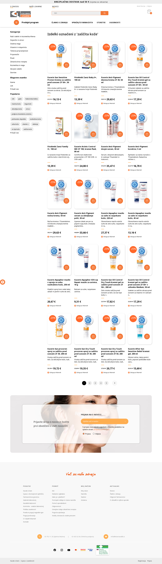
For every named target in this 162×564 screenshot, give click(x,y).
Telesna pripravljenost (19, 51)
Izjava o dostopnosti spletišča (33, 494)
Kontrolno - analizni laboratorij (33, 506)
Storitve (101, 22)
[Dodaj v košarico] (66, 65)
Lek (11, 86)
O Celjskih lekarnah (29, 519)
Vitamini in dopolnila (18, 47)
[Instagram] (61, 550)
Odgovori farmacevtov (117, 497)
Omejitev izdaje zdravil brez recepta (64, 509)
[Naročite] (104, 421)
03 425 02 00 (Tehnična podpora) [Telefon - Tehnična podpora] (83, 537)
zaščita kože (28, 129)
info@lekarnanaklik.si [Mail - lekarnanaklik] (118, 537)
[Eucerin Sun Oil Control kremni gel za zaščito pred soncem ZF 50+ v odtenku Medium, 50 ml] (140, 273)
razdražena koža (35, 119)
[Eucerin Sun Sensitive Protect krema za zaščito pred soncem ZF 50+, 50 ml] (59, 71)
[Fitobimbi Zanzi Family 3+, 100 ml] (59, 139)
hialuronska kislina (32, 99)
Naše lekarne (35, 6)
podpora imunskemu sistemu (21, 114)
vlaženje (35, 124)
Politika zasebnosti (29, 509)
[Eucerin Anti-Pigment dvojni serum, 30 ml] (113, 139)
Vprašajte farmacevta (82, 22)
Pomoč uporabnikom (59, 503)
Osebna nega (15, 44)
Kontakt (26, 522)
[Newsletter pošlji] (125, 421)
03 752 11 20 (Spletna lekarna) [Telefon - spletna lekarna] (55, 537)
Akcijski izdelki (16, 69)
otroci (28, 109)
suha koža (15, 124)
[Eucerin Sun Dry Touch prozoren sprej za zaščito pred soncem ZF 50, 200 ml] (113, 341)
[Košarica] (149, 14)
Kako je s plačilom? (58, 497)
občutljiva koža (17, 109)
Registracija (141, 6)
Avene (12, 82)
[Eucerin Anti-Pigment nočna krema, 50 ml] (59, 206)
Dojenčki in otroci (17, 40)
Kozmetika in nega (17, 65)
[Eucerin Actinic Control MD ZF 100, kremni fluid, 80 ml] (86, 139)
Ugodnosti (114, 22)
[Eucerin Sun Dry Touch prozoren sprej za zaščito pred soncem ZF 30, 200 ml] (86, 341)
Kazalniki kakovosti (29, 503)
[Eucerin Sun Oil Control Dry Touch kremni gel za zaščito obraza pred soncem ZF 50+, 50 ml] (140, 71)
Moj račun (84, 491)
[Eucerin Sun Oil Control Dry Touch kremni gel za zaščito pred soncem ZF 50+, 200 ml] (113, 273)
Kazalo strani (27, 491)
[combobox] (80, 13)
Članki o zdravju (60, 22)
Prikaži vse (14, 89)
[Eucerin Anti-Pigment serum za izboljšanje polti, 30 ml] (86, 206)
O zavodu (14, 6)
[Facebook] (54, 550)
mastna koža (16, 104)
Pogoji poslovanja (29, 516)
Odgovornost (56, 506)
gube (20, 99)
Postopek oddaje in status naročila (64, 500)
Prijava (149, 6)
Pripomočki (14, 54)
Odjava (98, 434)
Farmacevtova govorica (31, 497)
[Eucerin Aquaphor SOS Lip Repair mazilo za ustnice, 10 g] (86, 273)
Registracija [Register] (142, 561)
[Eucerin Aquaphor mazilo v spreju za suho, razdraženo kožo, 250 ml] (59, 273)
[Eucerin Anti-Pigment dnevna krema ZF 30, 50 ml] (113, 71)
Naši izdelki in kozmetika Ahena (22, 36)
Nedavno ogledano (58, 494)
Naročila (84, 494)
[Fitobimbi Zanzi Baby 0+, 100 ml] (86, 71)
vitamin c (26, 124)
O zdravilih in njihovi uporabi (119, 500)
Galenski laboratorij (29, 500)
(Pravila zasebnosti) (101, 429)
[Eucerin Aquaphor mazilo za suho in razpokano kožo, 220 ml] (113, 206)
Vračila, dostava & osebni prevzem (63, 516)
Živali (12, 58)
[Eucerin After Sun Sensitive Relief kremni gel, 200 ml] (140, 341)
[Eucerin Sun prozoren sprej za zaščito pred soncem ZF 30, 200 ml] (59, 341)
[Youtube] (68, 550)
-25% (52, 46)
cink (13, 99)
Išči (53, 491)
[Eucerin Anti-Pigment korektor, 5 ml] (140, 139)
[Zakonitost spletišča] (102, 550)
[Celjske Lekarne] (20, 13)
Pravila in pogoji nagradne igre (33, 512)
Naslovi (83, 497)
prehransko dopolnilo (19, 119)
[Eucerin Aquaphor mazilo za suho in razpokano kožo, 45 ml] (140, 206)
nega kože (27, 104)
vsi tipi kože (16, 129)
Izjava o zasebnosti (27, 561)
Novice (55, 6)
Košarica (84, 500)
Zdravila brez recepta (18, 62)
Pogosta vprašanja (58, 512)
